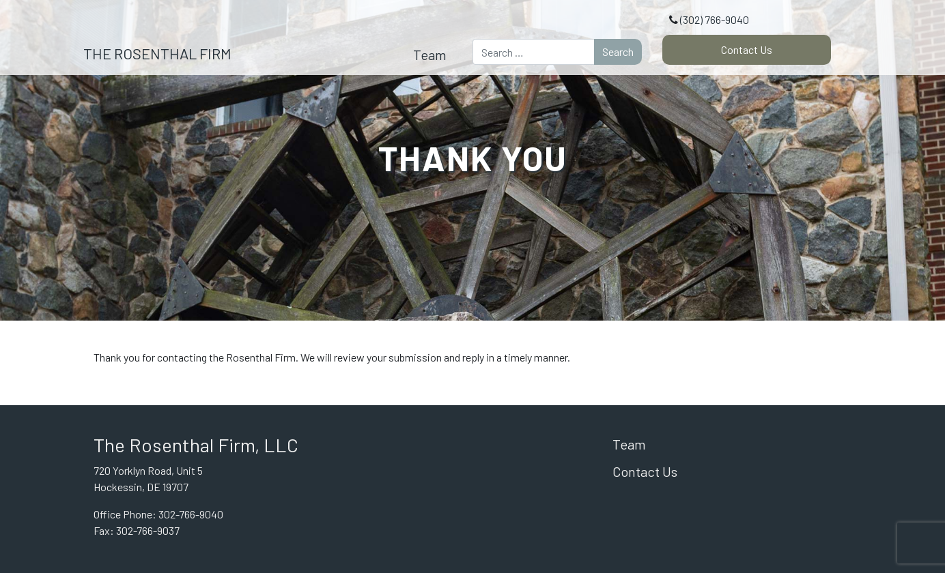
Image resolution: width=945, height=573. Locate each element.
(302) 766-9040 (714, 19)
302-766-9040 (190, 514)
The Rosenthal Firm (157, 53)
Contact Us (746, 49)
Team (430, 54)
